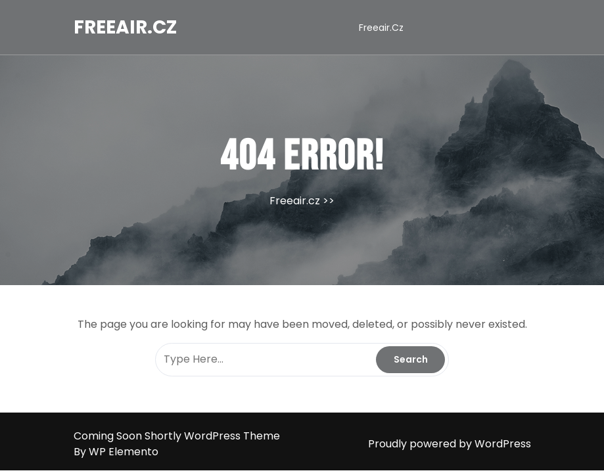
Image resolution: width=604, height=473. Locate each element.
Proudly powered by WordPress (449, 443)
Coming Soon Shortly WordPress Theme (177, 435)
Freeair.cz (125, 27)
